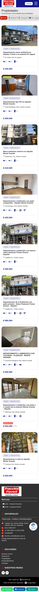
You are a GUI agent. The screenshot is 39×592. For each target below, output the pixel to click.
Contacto (29, 3)
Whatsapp (7, 589)
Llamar (32, 589)
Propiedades (6, 558)
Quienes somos (7, 554)
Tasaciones (5, 556)
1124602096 (8, 533)
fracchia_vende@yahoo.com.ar (15, 536)
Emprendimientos (8, 561)
